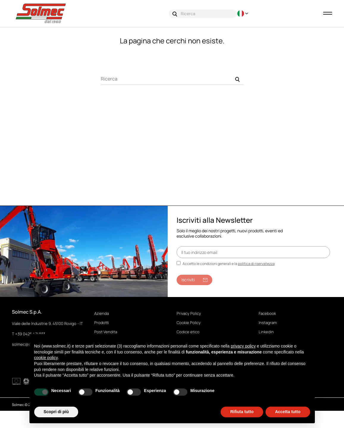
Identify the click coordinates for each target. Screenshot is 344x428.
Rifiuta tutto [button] (242, 411)
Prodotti (101, 323)
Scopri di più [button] (56, 411)
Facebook (267, 313)
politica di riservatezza (256, 263)
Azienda (101, 313)
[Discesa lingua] (243, 13)
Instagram (268, 323)
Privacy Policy (189, 313)
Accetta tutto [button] (288, 411)
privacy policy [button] (243, 346)
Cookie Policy (189, 323)
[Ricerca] (172, 79)
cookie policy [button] (46, 357)
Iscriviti (194, 280)
